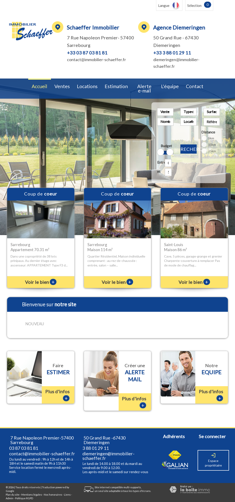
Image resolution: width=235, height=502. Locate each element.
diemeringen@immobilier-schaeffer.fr (108, 452)
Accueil (39, 86)
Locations (87, 86)
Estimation (116, 86)
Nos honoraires (53, 490)
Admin (9, 494)
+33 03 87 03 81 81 (87, 52)
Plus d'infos (57, 391)
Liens (67, 490)
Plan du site (13, 490)
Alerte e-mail (144, 88)
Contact (194, 86)
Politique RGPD (24, 494)
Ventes (62, 86)
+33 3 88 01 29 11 (172, 52)
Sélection (194, 5)
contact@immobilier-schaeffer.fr (96, 59)
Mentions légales (31, 490)
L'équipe (170, 86)
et (158, 171)
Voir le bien (40, 282)
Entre (160, 162)
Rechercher (189, 149)
